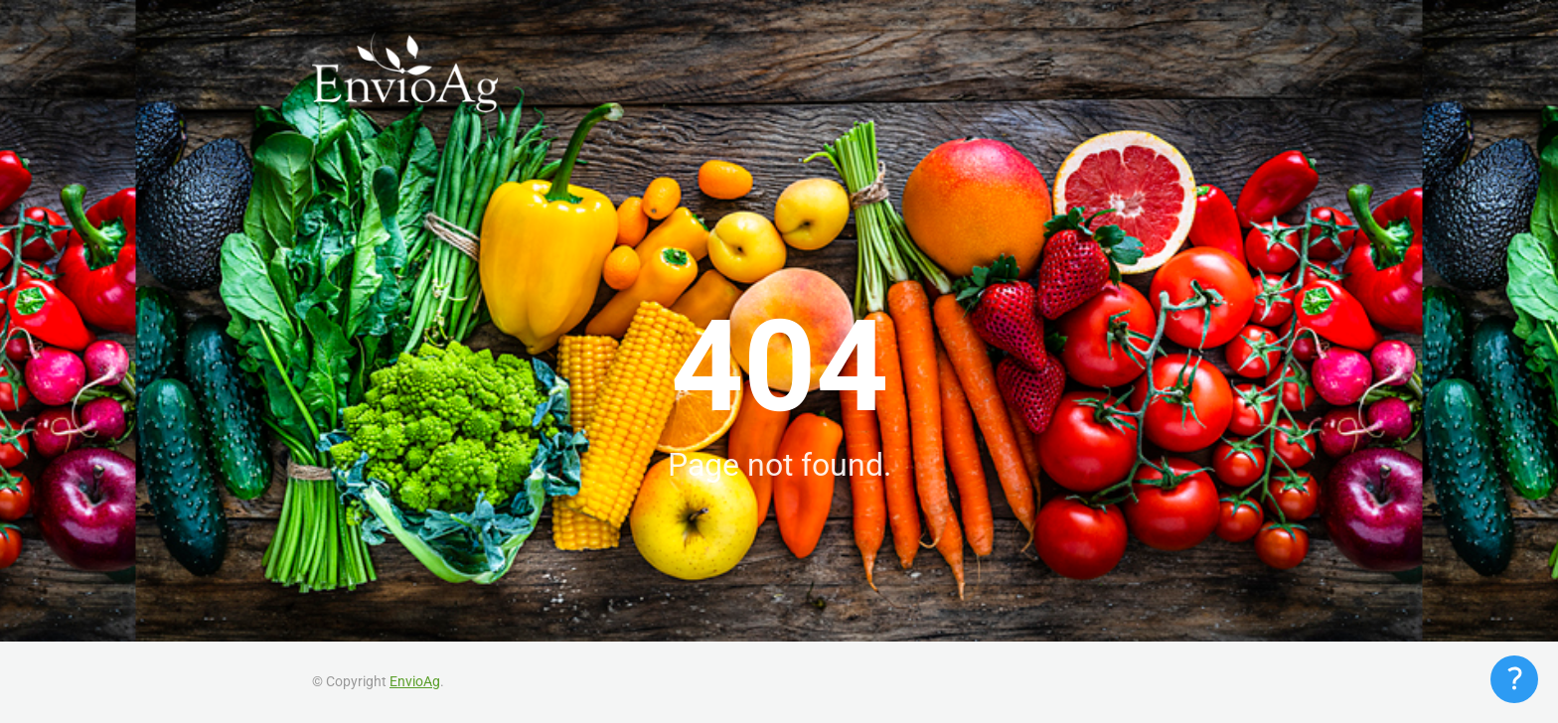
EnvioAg (415, 681)
